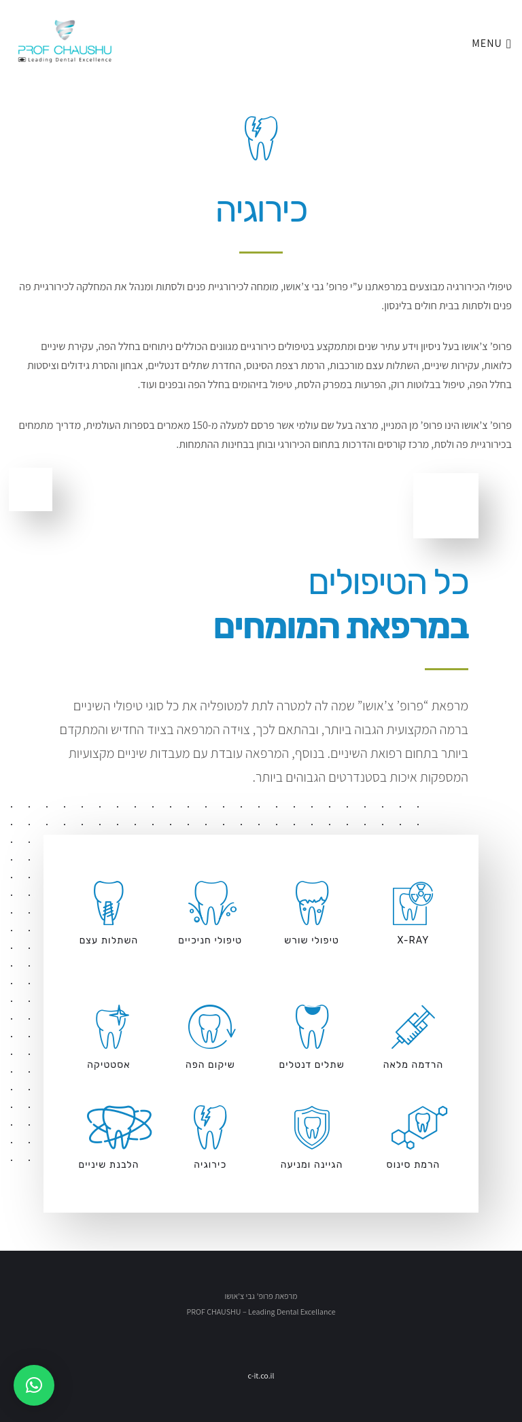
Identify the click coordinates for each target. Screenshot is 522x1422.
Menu (492, 32)
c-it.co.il (260, 1375)
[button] (34, 1385)
